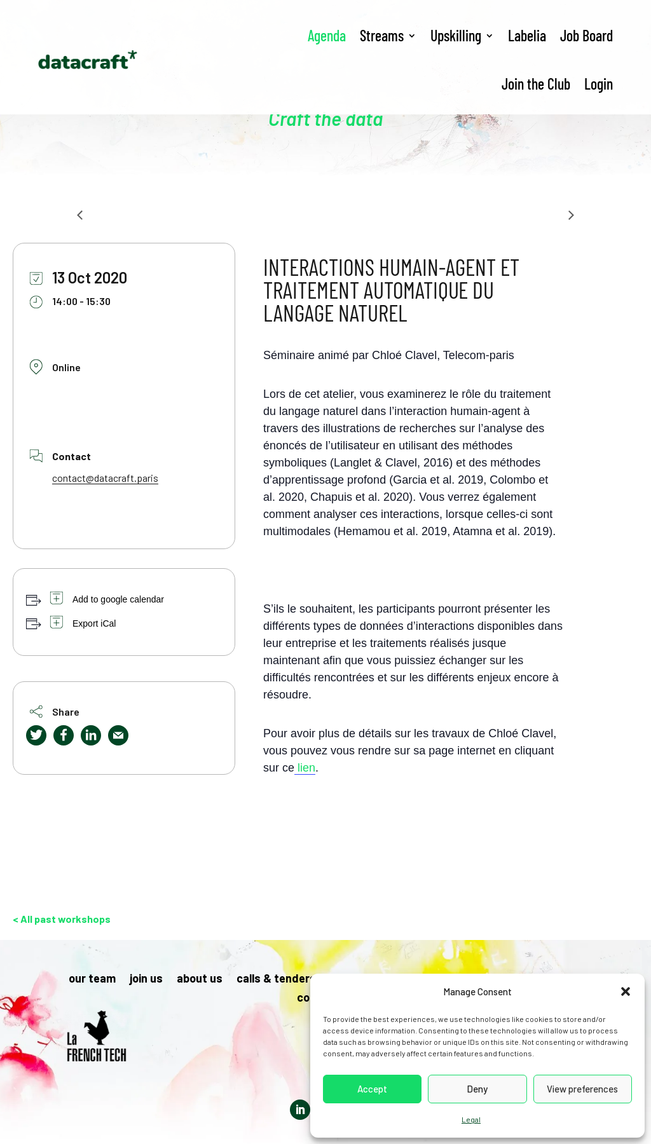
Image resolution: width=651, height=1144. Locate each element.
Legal (471, 1119)
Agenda (327, 35)
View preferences (582, 1088)
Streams (382, 35)
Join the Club (536, 83)
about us (200, 979)
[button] (625, 991)
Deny (477, 1088)
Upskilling (455, 35)
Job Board (586, 35)
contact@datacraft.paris (105, 478)
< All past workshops (62, 919)
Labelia (527, 35)
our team (92, 979)
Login (598, 83)
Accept (372, 1088)
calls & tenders (276, 979)
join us (146, 979)
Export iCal (94, 623)
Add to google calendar (118, 599)
